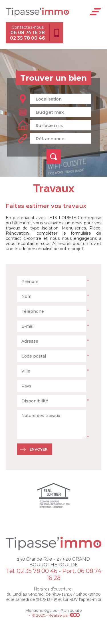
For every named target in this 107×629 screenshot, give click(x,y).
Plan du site (71, 610)
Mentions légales (41, 610)
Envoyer (38, 449)
